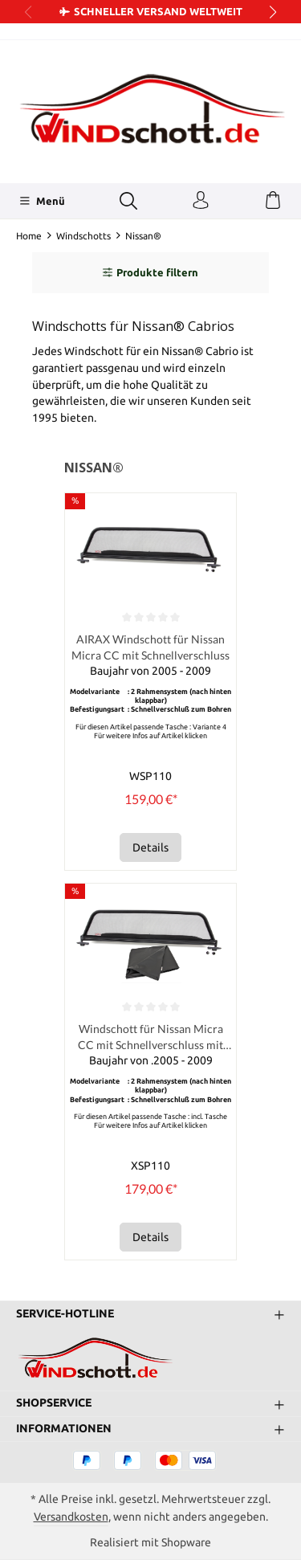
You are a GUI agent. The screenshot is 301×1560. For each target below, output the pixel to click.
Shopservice (54, 1403)
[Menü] (42, 200)
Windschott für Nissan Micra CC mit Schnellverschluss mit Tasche (150, 1037)
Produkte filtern (150, 272)
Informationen (64, 1429)
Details (150, 847)
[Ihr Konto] (200, 200)
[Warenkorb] (273, 200)
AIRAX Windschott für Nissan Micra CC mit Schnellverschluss (150, 646)
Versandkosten (71, 1516)
